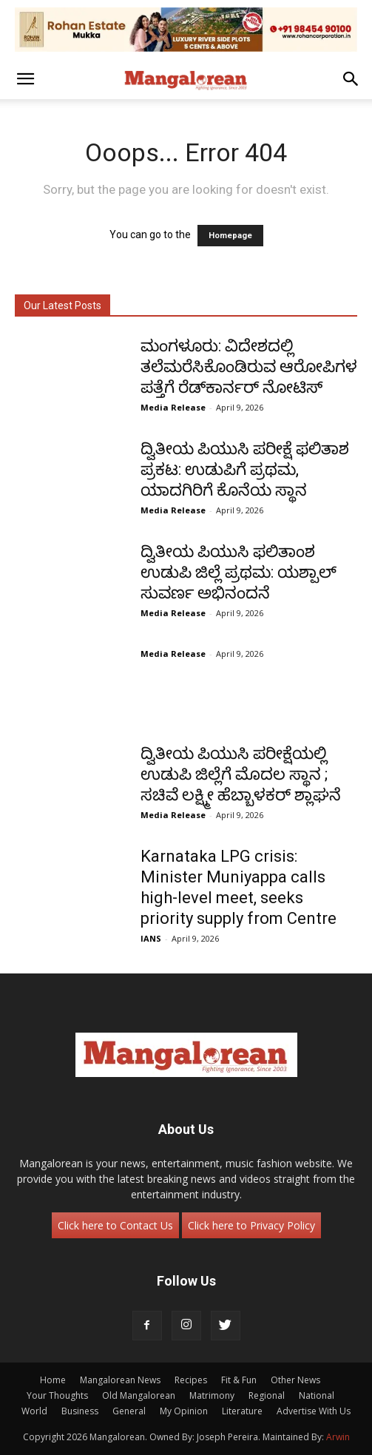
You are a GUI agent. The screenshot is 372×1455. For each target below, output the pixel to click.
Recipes (191, 1380)
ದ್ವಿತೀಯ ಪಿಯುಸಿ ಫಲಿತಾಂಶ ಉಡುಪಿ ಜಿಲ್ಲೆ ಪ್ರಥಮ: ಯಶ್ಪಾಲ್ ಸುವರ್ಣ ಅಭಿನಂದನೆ (239, 572)
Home (53, 1380)
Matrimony (211, 1395)
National (316, 1395)
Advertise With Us (314, 1411)
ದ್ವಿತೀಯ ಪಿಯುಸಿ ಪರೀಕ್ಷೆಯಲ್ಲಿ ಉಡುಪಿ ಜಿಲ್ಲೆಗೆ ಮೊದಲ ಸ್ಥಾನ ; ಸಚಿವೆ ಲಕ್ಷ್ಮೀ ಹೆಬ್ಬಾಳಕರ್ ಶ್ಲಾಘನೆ (241, 774)
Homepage (230, 235)
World (34, 1411)
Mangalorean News (120, 1380)
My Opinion (184, 1411)
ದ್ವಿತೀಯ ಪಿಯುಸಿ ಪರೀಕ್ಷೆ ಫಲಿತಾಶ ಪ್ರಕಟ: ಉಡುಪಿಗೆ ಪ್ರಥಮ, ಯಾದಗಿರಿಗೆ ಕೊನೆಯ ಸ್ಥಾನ (245, 469)
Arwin (338, 1437)
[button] (25, 79)
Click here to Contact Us (115, 1225)
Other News (295, 1380)
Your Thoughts (57, 1395)
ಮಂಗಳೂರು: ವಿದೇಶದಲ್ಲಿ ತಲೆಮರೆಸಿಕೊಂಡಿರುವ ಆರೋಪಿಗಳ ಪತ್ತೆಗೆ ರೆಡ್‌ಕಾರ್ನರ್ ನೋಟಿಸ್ (249, 366)
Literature (242, 1411)
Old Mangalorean (138, 1395)
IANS (151, 938)
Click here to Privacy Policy (251, 1225)
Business (79, 1411)
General (129, 1411)
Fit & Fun (239, 1380)
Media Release (173, 407)
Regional (266, 1395)
